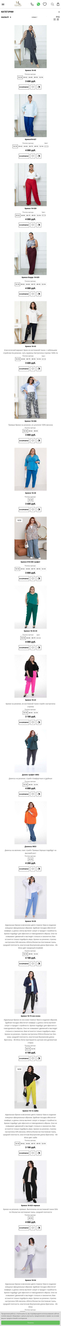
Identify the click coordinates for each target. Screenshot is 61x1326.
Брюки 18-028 (30, 208)
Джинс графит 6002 (30, 775)
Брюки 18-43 (30, 346)
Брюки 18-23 (30, 700)
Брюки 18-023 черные (30, 1205)
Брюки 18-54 (30, 1280)
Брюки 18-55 (30, 921)
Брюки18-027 (30, 139)
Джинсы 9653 (30, 846)
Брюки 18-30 (30, 493)
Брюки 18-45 (30, 70)
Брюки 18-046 (30, 421)
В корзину (24, 87)
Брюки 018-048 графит (30, 562)
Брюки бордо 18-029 (30, 277)
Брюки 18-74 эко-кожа (30, 1016)
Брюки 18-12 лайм (30, 1111)
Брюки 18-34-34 (30, 631)
